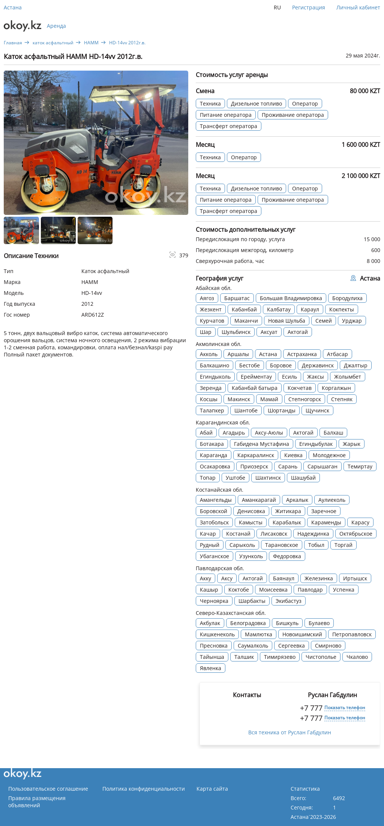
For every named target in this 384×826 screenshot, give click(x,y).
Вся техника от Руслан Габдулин (289, 732)
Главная (13, 42)
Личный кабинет (358, 7)
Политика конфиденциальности (143, 788)
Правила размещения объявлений (37, 801)
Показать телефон (344, 707)
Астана (13, 7)
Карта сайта (212, 788)
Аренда (56, 25)
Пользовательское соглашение (48, 788)
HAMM (91, 42)
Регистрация (308, 7)
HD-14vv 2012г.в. (127, 42)
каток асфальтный (53, 42)
